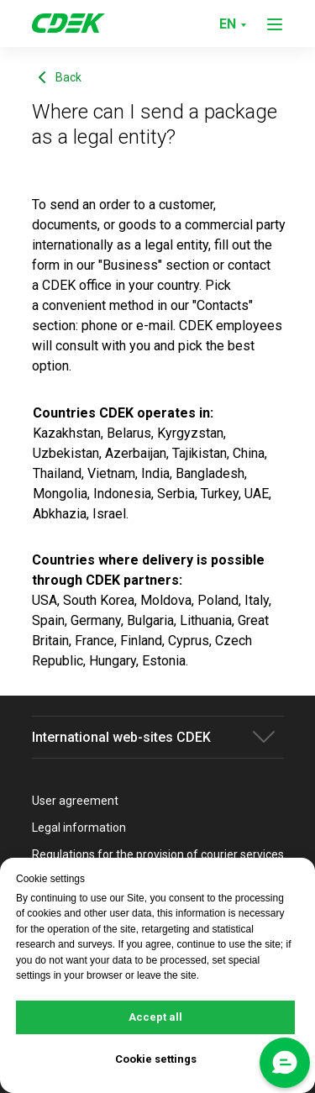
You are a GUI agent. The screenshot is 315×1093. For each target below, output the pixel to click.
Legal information (79, 827)
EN (227, 24)
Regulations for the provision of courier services (158, 854)
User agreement (75, 800)
